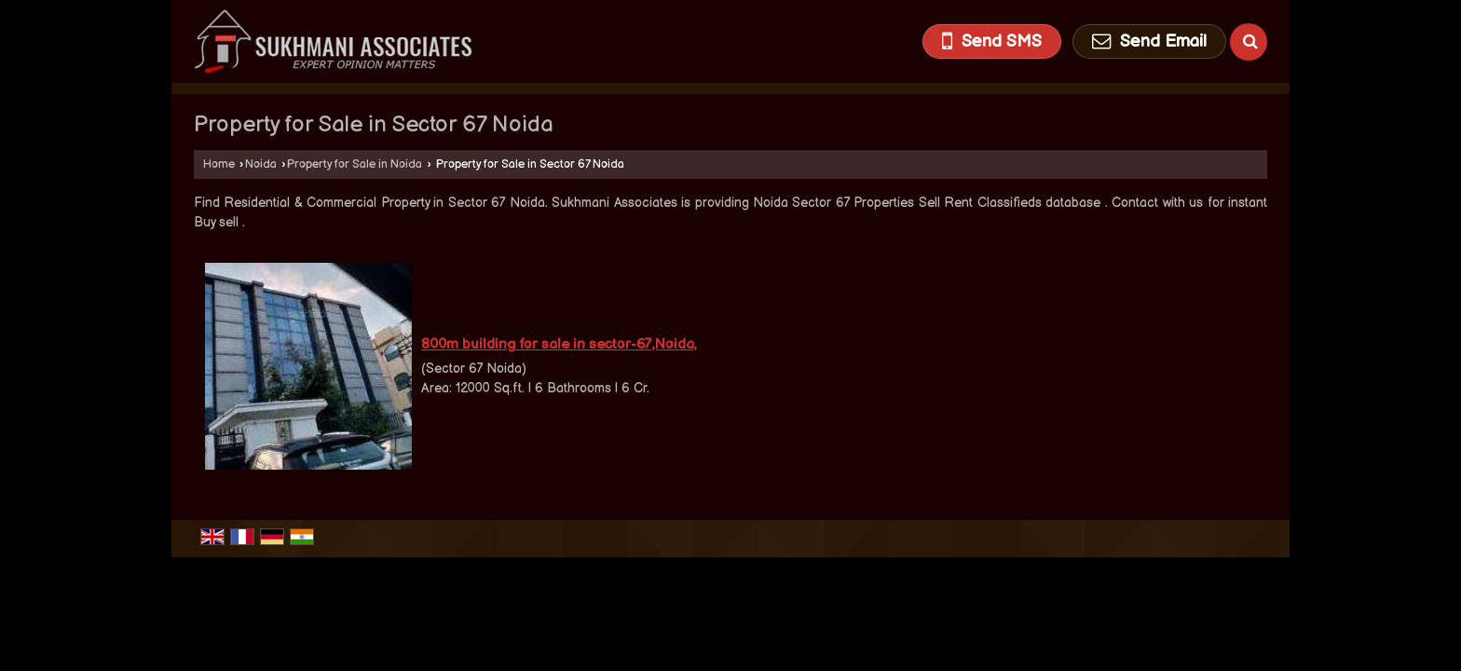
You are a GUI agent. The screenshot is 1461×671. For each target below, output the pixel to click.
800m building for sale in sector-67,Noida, (559, 344)
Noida (261, 164)
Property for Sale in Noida (354, 164)
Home (219, 164)
